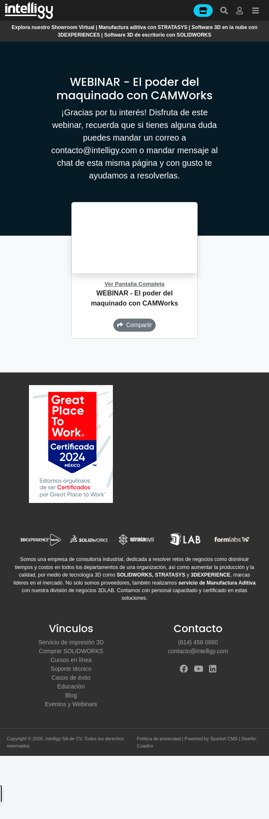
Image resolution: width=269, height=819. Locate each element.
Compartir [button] (134, 325)
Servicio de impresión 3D (71, 642)
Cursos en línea (70, 660)
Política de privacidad (159, 738)
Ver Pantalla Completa (134, 284)
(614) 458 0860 (198, 642)
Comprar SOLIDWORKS (71, 651)
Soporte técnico (71, 668)
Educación (71, 686)
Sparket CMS (224, 738)
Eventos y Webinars (71, 704)
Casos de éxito (71, 677)
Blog (71, 695)
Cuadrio (145, 745)
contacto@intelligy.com (198, 651)
